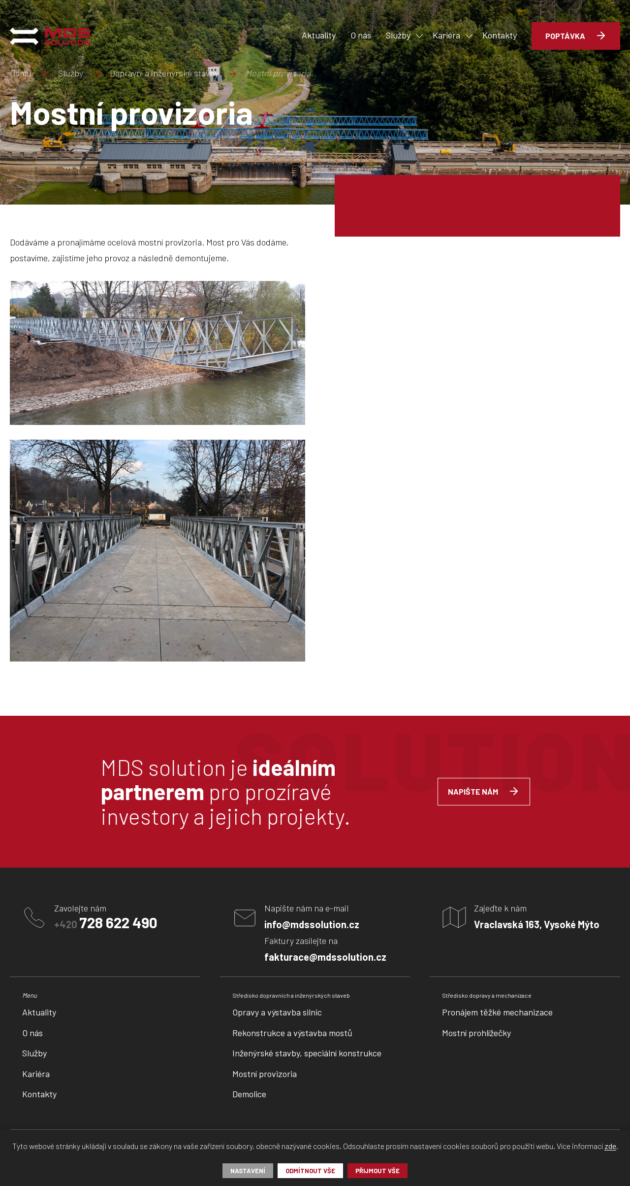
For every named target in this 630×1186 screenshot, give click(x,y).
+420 (106, 922)
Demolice (249, 1093)
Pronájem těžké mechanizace (497, 1012)
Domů (21, 73)
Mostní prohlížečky (476, 1032)
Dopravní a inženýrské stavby (164, 73)
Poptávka (565, 35)
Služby (70, 73)
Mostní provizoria (264, 1073)
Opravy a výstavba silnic (277, 1012)
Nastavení (247, 1171)
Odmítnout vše (310, 1171)
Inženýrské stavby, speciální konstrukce (306, 1052)
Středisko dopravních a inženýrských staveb (291, 995)
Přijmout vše (377, 1171)
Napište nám (473, 791)
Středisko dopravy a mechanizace (487, 995)
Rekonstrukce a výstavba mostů (292, 1032)
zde (610, 1146)
